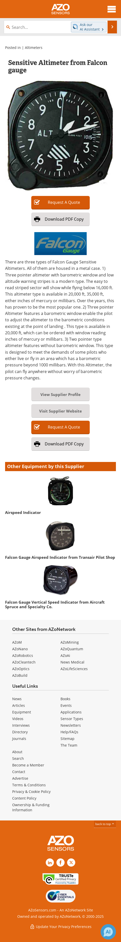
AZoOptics (20, 668)
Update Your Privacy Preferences (61, 926)
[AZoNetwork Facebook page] (60, 862)
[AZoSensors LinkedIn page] (50, 862)
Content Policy (24, 798)
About (17, 751)
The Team (68, 745)
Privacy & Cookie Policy (31, 791)
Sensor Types (71, 718)
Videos (17, 718)
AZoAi (65, 655)
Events (66, 705)
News (17, 698)
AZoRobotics (22, 655)
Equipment (21, 712)
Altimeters (33, 47)
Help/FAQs (69, 731)
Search (18, 758)
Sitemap (67, 738)
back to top (105, 824)
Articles (18, 705)
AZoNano (20, 648)
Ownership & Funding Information (31, 807)
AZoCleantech (24, 662)
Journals (19, 738)
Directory (20, 731)
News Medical (72, 662)
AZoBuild (19, 675)
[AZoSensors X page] (71, 862)
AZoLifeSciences (74, 668)
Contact (18, 771)
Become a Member (28, 765)
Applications (71, 712)
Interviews (21, 725)
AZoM (17, 642)
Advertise (20, 778)
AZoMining (69, 642)
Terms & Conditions (29, 784)
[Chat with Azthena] (108, 931)
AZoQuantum (71, 648)
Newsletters (70, 725)
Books (65, 698)
